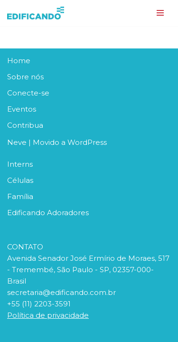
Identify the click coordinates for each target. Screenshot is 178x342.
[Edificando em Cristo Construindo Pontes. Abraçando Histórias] (35, 13)
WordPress (87, 142)
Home (18, 60)
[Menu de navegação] (160, 12)
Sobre (19, 76)
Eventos (21, 109)
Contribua (25, 125)
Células (20, 180)
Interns (20, 164)
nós (37, 76)
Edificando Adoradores (48, 212)
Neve (17, 142)
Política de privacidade (48, 315)
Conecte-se (28, 92)
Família (20, 196)
